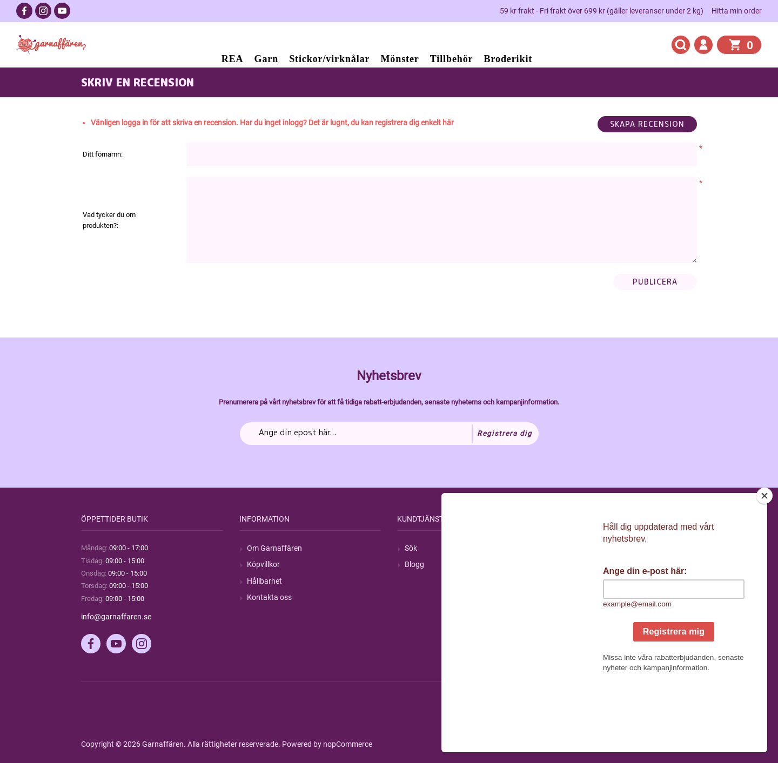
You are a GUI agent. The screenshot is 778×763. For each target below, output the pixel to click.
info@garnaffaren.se (116, 616)
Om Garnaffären (274, 548)
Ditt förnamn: (103, 154)
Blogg (414, 564)
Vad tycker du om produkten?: (109, 220)
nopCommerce (347, 744)
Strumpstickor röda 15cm (276, 82)
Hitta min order (737, 10)
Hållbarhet (264, 581)
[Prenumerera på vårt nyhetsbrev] (389, 433)
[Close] (764, 563)
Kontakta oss (269, 597)
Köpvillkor (263, 564)
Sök (411, 548)
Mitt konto (580, 548)
